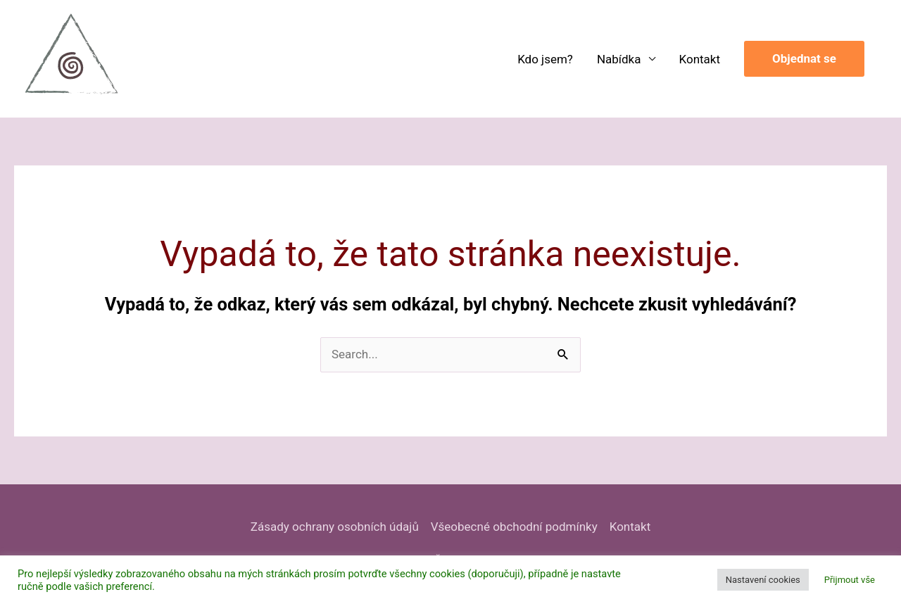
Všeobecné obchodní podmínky (514, 527)
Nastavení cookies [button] (763, 579)
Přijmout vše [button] (849, 579)
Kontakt (700, 59)
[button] (804, 59)
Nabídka (619, 59)
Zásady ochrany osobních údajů (335, 527)
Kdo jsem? (545, 59)
